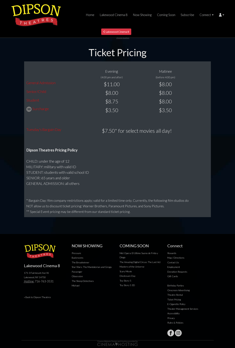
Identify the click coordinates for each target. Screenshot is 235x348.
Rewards (171, 253)
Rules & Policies (175, 322)
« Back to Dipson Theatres (37, 297)
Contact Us (173, 262)
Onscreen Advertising (178, 290)
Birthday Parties (175, 285)
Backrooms (77, 257)
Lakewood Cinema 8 (114, 15)
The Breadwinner (80, 262)
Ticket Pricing (174, 299)
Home (90, 15)
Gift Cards (172, 276)
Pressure (76, 253)
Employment (173, 267)
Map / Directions (175, 257)
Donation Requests (177, 271)
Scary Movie (126, 271)
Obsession (77, 276)
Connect (205, 15)
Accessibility (173, 313)
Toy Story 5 (125, 280)
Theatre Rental (175, 294)
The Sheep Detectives (83, 281)
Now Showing (142, 15)
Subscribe (187, 15)
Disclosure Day (127, 275)
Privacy (171, 318)
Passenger (77, 271)
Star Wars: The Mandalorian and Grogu (92, 267)
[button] (221, 15)
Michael (75, 285)
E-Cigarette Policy (176, 304)
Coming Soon (166, 15)
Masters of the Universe (132, 266)
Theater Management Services (182, 308)
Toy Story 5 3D (127, 285)
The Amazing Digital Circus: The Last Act (140, 262)
